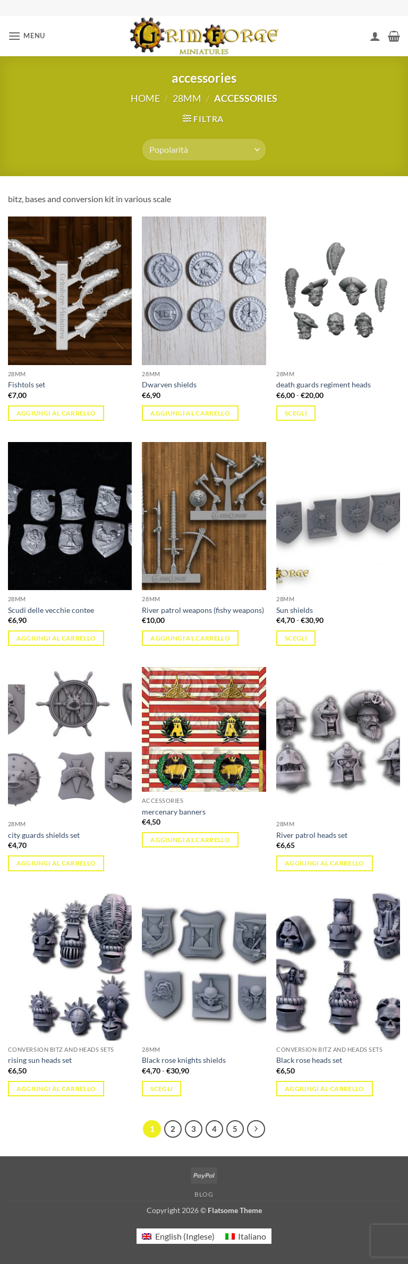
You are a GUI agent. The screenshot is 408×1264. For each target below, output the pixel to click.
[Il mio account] (375, 36)
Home (145, 98)
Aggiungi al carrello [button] (56, 413)
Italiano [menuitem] (252, 1236)
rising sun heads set (40, 1059)
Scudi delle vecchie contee (51, 609)
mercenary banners (174, 811)
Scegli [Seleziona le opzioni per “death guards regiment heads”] (296, 413)
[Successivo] (256, 1129)
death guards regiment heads (323, 384)
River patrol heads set (311, 834)
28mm (187, 98)
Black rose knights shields (184, 1059)
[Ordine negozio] (203, 149)
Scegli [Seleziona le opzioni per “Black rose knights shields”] (161, 1088)
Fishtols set (26, 384)
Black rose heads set (309, 1059)
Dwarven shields (169, 384)
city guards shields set (44, 834)
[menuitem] (178, 1236)
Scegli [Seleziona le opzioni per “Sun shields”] (296, 638)
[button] (26, 36)
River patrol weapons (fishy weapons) (203, 609)
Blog (203, 1194)
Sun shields (294, 609)
